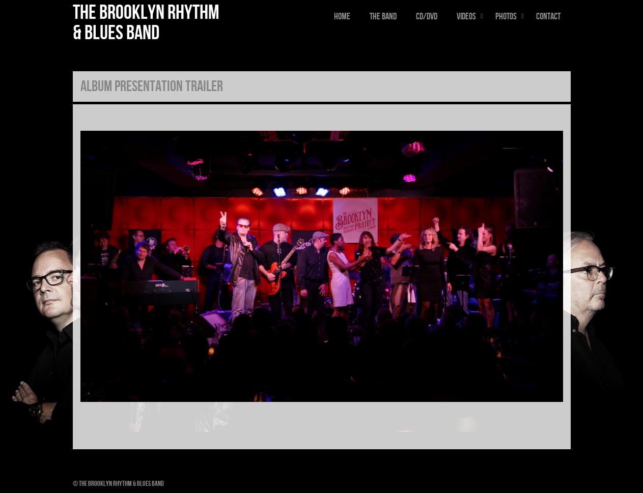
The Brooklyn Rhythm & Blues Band (146, 23)
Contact (548, 16)
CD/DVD (426, 16)
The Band (383, 16)
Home (342, 16)
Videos (471, 16)
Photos (510, 16)
